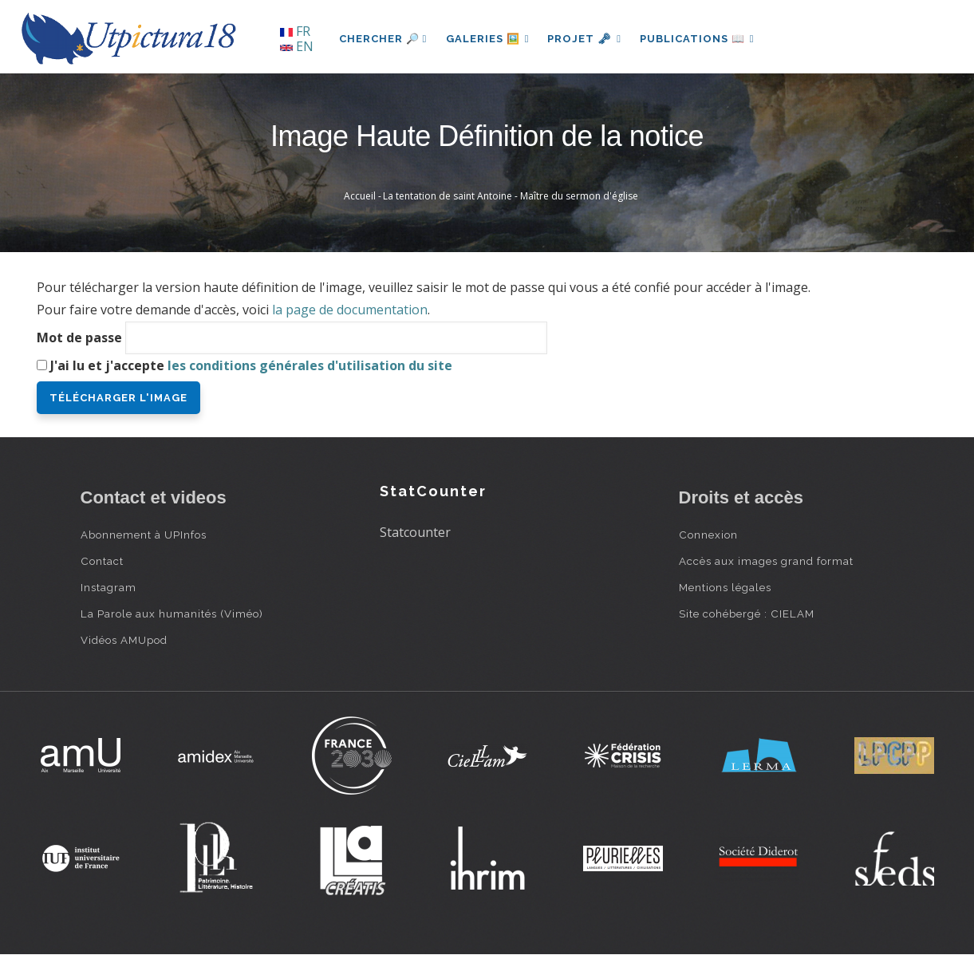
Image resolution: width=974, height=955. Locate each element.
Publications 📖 (699, 39)
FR (295, 31)
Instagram (108, 587)
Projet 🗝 (586, 39)
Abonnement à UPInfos (144, 534)
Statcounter (415, 532)
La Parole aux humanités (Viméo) (172, 613)
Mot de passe (79, 337)
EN (296, 46)
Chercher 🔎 (383, 39)
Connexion (708, 534)
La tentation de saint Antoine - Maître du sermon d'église (510, 196)
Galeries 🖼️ (488, 39)
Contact (102, 560)
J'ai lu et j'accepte (251, 365)
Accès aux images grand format (766, 560)
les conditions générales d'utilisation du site (310, 365)
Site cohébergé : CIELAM (746, 613)
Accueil (360, 196)
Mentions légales (725, 587)
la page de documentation (350, 309)
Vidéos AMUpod (124, 639)
